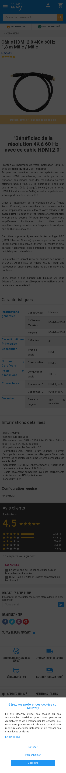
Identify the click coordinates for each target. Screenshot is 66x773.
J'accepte (33, 762)
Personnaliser (33, 755)
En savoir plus (12, 736)
